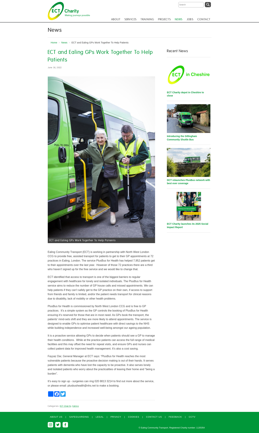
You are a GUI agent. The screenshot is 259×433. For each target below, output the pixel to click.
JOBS (190, 19)
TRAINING (147, 19)
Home (54, 42)
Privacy (116, 417)
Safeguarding (79, 417)
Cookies (133, 417)
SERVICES (131, 19)
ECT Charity (65, 406)
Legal (100, 417)
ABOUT (116, 19)
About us (56, 417)
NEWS (178, 19)
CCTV (192, 417)
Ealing (76, 406)
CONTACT (204, 19)
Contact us (154, 417)
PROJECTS (164, 19)
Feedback (175, 417)
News (64, 42)
